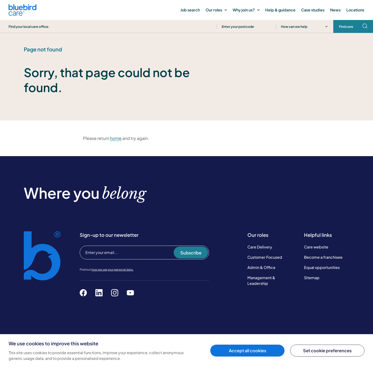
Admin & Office (261, 267)
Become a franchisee (323, 257)
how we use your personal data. (112, 269)
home (116, 138)
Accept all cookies (247, 350)
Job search (190, 9)
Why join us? (246, 9)
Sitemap (311, 277)
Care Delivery (259, 246)
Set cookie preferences (327, 350)
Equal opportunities (322, 267)
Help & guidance (280, 9)
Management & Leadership (261, 280)
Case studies (312, 9)
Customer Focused (264, 257)
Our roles (216, 9)
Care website (316, 246)
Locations (355, 9)
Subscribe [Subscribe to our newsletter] (190, 252)
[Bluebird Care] (22, 14)
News (335, 9)
